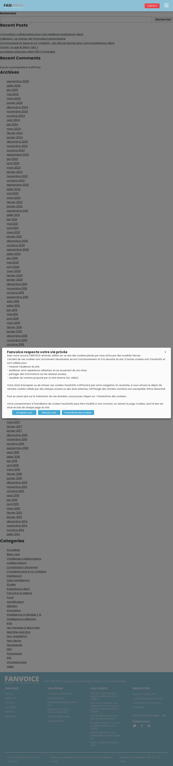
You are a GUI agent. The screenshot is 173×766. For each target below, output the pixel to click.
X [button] (165, 352)
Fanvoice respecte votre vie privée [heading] (37, 352)
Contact (152, 5)
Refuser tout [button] (49, 412)
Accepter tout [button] (24, 412)
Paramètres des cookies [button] (78, 412)
